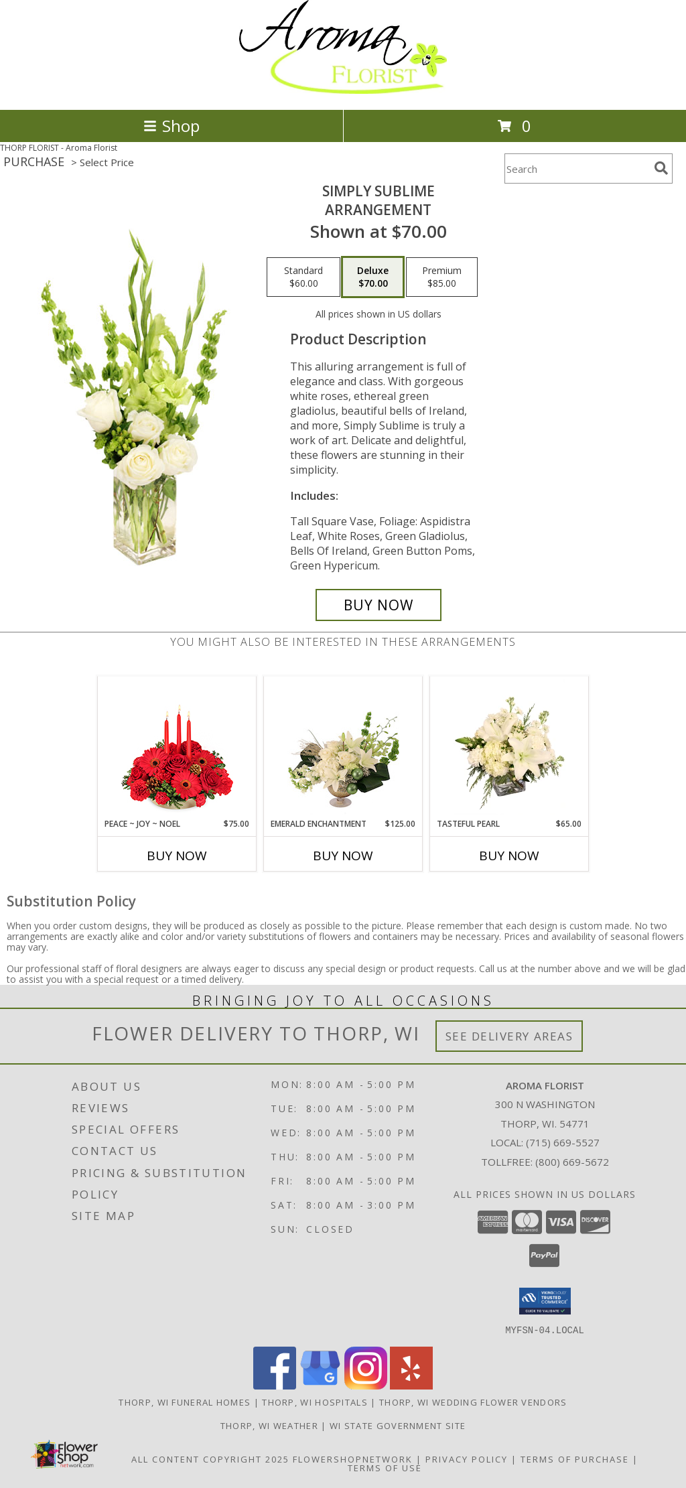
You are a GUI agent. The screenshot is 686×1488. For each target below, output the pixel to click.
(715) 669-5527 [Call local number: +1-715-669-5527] (563, 1142)
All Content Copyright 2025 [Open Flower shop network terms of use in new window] (210, 1458)
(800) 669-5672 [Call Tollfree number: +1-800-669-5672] (572, 1161)
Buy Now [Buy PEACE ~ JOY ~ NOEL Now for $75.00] (177, 855)
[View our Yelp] (411, 1385)
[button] (545, 1301)
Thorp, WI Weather (269, 1425)
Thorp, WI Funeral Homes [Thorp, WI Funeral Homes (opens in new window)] (185, 1402)
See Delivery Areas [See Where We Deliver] (509, 1036)
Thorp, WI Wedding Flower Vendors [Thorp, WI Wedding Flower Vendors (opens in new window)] (473, 1402)
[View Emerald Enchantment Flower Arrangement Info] (343, 747)
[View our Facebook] (274, 1385)
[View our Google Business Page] (320, 1385)
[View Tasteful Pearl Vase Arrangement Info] (509, 747)
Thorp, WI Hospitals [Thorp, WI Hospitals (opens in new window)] (315, 1402)
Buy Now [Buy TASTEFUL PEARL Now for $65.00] (509, 855)
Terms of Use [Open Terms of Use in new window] (385, 1467)
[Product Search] (576, 168)
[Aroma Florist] (343, 90)
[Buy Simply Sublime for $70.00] (378, 605)
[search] (661, 168)
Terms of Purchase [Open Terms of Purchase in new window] (575, 1458)
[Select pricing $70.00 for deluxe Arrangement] (373, 277)
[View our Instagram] (365, 1385)
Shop (171, 126)
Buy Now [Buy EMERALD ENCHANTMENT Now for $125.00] (343, 855)
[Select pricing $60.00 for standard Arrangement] (303, 277)
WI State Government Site (398, 1425)
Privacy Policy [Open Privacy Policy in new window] (466, 1458)
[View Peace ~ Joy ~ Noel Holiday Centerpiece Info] (177, 747)
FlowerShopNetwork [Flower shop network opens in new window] (353, 1458)
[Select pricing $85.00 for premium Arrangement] (442, 277)
